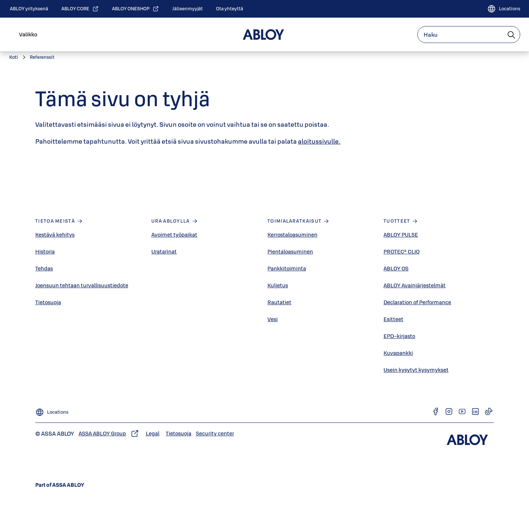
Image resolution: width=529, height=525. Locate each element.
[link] (29, 9)
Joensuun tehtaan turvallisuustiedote (81, 285)
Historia (45, 251)
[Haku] (511, 34)
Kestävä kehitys (55, 234)
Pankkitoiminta (286, 268)
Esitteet (393, 319)
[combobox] (468, 34)
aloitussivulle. (319, 141)
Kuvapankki (398, 352)
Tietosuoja (48, 302)
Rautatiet (279, 302)
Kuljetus (277, 285)
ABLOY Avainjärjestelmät (415, 285)
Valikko (28, 34)
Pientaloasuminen (290, 251)
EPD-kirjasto (399, 335)
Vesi (272, 319)
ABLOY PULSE (401, 234)
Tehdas (44, 268)
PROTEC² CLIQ (402, 251)
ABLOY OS (396, 268)
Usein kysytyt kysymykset (416, 369)
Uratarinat (164, 251)
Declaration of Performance (417, 302)
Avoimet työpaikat (174, 234)
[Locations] (503, 8)
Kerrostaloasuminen (292, 234)
